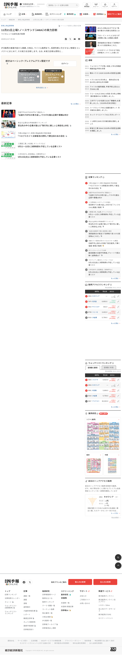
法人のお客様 (106, 582)
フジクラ (95, 380)
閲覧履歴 (86, 5)
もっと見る (75, 103)
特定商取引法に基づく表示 (105, 640)
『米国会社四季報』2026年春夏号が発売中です (29, 4)
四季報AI (99, 14)
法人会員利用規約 (97, 643)
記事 (22, 14)
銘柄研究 (37, 14)
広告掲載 (33, 640)
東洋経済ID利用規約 (62, 643)
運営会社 (9, 640)
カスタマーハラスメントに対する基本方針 (34, 643)
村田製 (94, 390)
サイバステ (95, 307)
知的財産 (88, 640)
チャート (96, 5)
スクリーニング (53, 14)
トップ (7, 14)
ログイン (114, 5)
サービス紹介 (21, 640)
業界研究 (69, 14)
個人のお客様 (82, 582)
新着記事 (12, 20)
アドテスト (96, 401)
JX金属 (94, 317)
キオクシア (95, 296)
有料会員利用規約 (80, 643)
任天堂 (94, 301)
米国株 (84, 14)
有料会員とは (41, 87)
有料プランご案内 (114, 14)
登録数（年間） (109, 368)
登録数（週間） (93, 368)
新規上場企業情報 (24, 20)
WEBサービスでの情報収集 (50, 640)
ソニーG (95, 312)
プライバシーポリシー (73, 640)
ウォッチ (105, 5)
